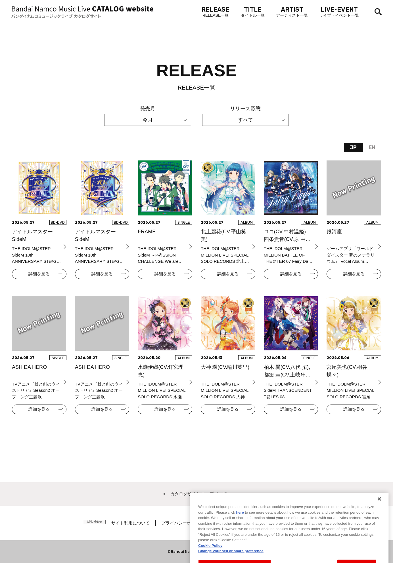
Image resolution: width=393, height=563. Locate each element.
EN (372, 147)
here (240, 536)
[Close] (379, 522)
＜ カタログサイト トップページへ (196, 493)
